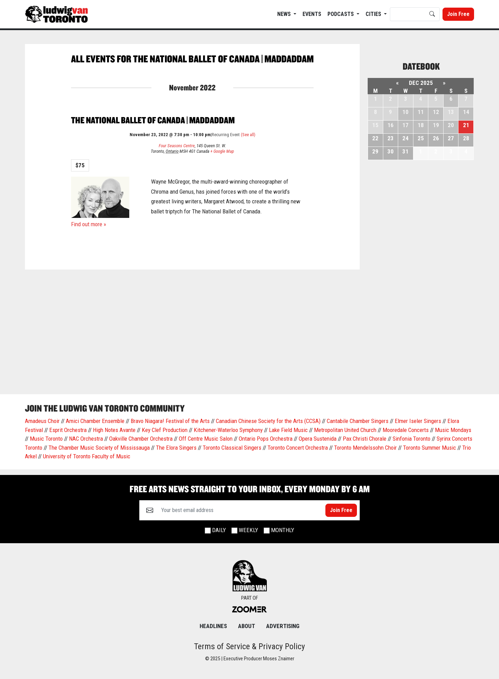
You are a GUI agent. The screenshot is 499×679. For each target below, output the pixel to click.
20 (451, 125)
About (246, 626)
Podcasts (341, 14)
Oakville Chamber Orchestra (141, 438)
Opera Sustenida (317, 438)
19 (436, 125)
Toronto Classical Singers (232, 447)
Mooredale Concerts (406, 429)
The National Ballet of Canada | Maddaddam (153, 120)
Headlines (213, 626)
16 (390, 125)
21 (466, 125)
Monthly (282, 530)
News (284, 14)
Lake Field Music (288, 429)
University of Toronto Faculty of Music (86, 456)
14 (466, 111)
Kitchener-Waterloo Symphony (228, 429)
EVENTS (312, 14)
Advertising (282, 626)
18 (421, 125)
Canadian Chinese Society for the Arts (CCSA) (268, 420)
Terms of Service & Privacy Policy (249, 646)
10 (405, 111)
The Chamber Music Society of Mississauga (99, 447)
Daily (219, 530)
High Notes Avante (114, 429)
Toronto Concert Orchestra (298, 447)
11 (421, 111)
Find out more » (88, 224)
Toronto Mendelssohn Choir (365, 447)
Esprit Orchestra (68, 429)
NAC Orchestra (86, 438)
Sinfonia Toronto (411, 438)
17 (405, 125)
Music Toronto (46, 438)
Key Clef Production (164, 429)
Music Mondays (453, 429)
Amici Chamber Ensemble (95, 420)
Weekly (248, 530)
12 (436, 111)
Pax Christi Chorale (364, 438)
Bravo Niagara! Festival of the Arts (170, 420)
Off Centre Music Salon (206, 438)
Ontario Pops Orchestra (265, 438)
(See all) (248, 134)
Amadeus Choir (42, 420)
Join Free (458, 14)
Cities (374, 14)
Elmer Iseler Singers (418, 420)
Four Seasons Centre (177, 145)
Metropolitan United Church (345, 429)
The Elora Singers (176, 447)
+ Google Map (222, 151)
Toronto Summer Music (429, 447)
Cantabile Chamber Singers (357, 420)
